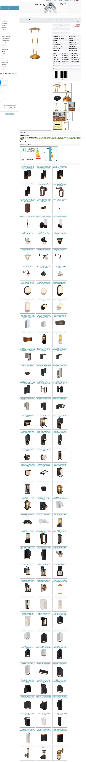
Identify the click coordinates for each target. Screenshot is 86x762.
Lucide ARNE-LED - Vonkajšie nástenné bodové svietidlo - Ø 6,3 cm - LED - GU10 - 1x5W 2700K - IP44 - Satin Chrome (27, 355)
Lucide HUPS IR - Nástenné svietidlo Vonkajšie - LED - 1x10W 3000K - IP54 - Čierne (27, 289)
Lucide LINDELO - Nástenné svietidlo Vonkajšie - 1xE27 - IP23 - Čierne (27, 570)
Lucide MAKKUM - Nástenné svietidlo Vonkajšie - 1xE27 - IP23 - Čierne (43, 570)
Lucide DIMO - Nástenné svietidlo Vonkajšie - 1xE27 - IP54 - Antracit (60, 320)
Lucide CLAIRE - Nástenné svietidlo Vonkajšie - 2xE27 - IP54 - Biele (60, 603)
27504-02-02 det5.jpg (76, 137)
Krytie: (1, 101)
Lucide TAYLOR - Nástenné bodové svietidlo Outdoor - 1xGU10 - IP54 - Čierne (44, 504)
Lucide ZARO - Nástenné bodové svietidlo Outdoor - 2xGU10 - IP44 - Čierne (44, 637)
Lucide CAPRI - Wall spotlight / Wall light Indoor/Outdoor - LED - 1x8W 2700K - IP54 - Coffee (44, 206)
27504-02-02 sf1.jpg (32, 138)
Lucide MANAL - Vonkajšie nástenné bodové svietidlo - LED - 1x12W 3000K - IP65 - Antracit (60, 404)
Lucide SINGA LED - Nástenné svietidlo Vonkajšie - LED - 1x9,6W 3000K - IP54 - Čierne (28, 470)
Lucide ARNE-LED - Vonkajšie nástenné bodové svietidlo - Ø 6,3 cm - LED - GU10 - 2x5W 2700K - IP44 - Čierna (27, 388)
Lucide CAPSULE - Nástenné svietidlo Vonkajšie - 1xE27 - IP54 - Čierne (43, 338)
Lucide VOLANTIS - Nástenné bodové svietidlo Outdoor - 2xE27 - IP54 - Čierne (44, 554)
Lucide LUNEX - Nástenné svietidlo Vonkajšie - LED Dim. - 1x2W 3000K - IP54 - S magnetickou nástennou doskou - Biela (43, 454)
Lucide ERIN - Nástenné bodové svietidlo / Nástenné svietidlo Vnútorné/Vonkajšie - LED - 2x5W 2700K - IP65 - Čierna (60, 703)
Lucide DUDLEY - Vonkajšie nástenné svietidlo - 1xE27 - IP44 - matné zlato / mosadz (59, 753)
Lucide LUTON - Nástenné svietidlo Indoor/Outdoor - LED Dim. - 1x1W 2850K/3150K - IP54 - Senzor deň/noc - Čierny (27, 686)
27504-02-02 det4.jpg (68, 137)
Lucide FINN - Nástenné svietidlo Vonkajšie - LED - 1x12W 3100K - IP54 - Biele (60, 306)
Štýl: (1, 87)
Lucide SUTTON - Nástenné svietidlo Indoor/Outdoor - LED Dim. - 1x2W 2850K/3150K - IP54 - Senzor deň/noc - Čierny (44, 669)
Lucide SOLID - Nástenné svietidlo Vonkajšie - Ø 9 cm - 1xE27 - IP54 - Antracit (44, 753)
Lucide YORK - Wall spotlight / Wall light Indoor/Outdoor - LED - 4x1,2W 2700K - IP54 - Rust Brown (27, 206)
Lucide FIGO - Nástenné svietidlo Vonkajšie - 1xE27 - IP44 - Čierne (44, 239)
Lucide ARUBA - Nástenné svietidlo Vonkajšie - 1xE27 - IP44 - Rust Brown (43, 254)
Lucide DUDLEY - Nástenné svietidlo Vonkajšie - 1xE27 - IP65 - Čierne (27, 504)
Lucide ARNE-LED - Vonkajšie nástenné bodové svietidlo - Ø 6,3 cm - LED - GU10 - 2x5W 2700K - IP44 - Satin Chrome (60, 372)
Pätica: (1, 95)
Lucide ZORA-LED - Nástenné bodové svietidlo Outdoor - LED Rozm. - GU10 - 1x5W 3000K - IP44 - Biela (44, 322)
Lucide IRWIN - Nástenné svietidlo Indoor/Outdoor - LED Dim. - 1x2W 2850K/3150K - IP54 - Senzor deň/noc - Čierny (44, 686)
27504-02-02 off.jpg (24, 138)
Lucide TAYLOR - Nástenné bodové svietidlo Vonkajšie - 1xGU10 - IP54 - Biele (59, 504)
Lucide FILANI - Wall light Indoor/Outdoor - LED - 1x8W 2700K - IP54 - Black (60, 222)
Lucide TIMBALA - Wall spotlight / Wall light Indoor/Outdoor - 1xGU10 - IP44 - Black (60, 173)
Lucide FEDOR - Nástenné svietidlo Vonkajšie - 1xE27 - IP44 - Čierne (27, 537)
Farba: (1, 90)
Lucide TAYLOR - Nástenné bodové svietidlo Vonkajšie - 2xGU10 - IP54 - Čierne (27, 520)
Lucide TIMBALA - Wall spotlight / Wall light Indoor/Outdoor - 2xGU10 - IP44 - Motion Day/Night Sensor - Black (44, 173)
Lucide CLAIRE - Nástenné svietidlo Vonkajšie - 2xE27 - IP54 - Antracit (60, 454)
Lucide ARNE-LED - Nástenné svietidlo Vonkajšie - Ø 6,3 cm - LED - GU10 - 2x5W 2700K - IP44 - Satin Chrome (27, 405)
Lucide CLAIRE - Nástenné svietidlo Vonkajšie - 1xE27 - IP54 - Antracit (43, 421)
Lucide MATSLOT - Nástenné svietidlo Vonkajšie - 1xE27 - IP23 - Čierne (60, 570)
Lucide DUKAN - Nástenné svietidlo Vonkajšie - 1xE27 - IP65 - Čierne (27, 603)
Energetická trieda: (3, 98)
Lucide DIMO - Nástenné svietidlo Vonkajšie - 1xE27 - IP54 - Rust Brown (27, 337)
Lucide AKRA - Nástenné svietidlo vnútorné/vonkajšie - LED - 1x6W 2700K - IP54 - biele (43, 720)
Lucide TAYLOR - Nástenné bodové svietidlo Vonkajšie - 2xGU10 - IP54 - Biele (43, 519)
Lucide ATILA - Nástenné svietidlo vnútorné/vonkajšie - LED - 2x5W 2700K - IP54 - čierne (60, 736)
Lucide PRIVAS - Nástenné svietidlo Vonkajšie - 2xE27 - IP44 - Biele (43, 587)
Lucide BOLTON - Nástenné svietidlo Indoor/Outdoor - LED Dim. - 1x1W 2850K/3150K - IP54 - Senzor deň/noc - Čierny (60, 670)
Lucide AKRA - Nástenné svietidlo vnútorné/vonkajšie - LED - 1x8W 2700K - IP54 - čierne (27, 720)
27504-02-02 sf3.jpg (48, 138)
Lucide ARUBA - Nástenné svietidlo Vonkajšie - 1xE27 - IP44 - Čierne (60, 254)
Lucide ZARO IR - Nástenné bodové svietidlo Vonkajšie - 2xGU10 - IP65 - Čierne (27, 438)
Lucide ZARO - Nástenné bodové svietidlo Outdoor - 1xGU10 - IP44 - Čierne (60, 620)
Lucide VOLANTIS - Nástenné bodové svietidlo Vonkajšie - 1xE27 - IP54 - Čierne (27, 554)
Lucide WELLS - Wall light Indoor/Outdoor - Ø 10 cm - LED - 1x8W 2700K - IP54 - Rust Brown (44, 189)
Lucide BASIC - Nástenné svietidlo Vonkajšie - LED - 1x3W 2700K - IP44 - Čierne (43, 470)
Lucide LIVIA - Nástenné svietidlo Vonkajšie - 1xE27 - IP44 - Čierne (60, 239)
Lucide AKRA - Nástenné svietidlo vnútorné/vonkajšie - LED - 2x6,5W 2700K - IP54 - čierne (60, 720)
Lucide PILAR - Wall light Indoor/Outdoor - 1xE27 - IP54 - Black (60, 205)
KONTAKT (72, 0)
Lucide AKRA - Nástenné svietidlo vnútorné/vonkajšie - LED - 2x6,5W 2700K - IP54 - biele (27, 736)
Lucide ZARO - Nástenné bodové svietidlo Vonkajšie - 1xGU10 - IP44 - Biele (27, 636)
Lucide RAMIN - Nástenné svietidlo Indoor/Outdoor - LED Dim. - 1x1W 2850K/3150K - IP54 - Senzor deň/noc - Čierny (27, 703)
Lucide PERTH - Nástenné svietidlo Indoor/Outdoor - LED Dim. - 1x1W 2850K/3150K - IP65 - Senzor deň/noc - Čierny (60, 686)
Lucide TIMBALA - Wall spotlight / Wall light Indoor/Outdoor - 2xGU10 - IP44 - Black (27, 189)
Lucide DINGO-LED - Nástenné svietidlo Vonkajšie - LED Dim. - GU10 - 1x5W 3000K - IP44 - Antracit (44, 273)
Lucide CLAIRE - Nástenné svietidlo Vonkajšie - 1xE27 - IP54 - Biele (43, 603)
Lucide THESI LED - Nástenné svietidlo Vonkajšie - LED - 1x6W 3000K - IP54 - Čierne (27, 420)
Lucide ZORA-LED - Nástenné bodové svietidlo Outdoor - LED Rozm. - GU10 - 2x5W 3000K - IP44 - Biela (28, 322)
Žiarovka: (2, 93)
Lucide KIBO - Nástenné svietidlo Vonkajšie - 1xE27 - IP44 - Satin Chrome (28, 752)
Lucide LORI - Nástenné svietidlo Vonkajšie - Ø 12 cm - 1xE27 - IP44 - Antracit (60, 521)
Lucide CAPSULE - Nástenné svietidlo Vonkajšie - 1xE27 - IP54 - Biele (60, 338)
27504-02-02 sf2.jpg (40, 138)
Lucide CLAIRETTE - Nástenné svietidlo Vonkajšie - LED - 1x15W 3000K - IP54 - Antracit (60, 537)
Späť (78, 21)
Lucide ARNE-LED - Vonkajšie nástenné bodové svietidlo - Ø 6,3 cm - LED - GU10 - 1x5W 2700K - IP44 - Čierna (43, 372)
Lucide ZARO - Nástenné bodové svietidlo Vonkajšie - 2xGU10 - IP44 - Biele (59, 636)
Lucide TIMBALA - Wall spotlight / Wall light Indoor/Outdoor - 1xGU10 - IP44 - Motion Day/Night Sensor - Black (27, 173)
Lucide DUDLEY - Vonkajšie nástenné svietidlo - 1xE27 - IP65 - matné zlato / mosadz (59, 488)
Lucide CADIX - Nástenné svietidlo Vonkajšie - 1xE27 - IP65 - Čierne (44, 620)
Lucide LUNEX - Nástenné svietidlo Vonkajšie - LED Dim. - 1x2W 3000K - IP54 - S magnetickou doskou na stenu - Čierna (27, 454)
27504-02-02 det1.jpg (42, 137)
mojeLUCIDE (77, 16)
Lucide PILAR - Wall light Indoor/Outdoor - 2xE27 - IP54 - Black (27, 222)
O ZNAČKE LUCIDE (49, 0)
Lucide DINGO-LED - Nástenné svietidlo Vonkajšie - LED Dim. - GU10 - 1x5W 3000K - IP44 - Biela (60, 273)
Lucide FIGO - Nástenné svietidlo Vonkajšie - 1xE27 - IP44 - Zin (28, 239)
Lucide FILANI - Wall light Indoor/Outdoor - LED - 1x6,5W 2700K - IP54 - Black (43, 222)
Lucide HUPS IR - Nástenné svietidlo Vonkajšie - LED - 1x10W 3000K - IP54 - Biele (44, 289)
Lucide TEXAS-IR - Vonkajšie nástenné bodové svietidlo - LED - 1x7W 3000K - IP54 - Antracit (60, 354)
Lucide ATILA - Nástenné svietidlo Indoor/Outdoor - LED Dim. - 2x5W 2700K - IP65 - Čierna (43, 736)
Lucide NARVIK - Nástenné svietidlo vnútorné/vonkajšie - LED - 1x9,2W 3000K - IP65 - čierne (43, 537)
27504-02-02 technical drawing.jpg (59, 138)
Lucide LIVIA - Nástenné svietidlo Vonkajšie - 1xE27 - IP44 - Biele (27, 256)
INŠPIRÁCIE (66, 0)
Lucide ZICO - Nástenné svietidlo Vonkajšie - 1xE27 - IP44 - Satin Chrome (60, 554)
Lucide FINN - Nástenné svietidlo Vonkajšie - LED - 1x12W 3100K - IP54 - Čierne (44, 306)
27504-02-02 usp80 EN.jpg (71, 138)
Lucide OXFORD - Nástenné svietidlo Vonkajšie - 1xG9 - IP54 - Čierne (43, 486)
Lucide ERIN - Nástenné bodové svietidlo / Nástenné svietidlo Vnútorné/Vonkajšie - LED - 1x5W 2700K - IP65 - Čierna (43, 703)
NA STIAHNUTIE (58, 0)
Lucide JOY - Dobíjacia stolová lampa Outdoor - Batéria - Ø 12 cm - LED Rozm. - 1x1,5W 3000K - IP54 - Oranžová (59, 587)
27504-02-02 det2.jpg (51, 137)
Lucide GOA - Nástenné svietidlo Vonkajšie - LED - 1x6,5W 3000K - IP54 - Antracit (28, 371)
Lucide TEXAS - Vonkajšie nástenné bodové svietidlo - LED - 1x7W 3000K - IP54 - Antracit (43, 354)
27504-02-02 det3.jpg (59, 137)
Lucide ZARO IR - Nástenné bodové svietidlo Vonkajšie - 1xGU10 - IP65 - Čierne (60, 422)
